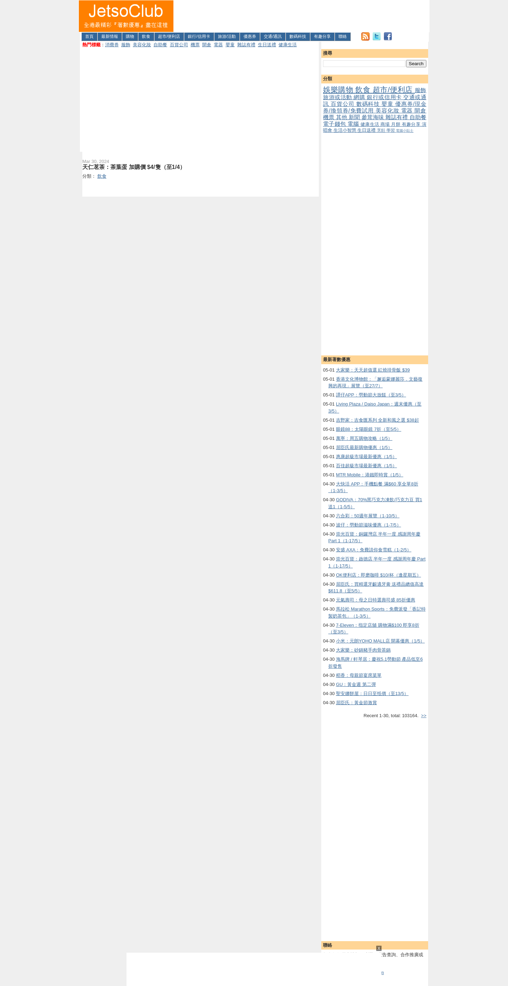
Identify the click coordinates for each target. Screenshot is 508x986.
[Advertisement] (301, 16)
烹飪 (381, 130)
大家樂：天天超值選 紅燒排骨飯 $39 (373, 370)
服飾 (125, 44)
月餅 (396, 124)
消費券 (112, 44)
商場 (385, 124)
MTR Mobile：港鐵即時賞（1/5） (369, 474)
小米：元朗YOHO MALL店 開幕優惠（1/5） (380, 641)
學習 (391, 130)
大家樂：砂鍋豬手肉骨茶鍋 (363, 650)
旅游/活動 (227, 36)
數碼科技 (297, 36)
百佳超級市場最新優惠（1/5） (366, 465)
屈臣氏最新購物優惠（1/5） (364, 447)
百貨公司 (179, 44)
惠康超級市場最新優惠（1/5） (366, 456)
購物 (130, 36)
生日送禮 (267, 44)
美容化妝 (142, 44)
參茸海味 (374, 117)
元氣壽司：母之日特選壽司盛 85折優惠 (375, 600)
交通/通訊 (273, 36)
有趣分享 (322, 36)
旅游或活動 (338, 97)
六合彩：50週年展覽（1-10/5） (367, 515)
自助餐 (160, 44)
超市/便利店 (169, 36)
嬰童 (230, 44)
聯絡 (342, 36)
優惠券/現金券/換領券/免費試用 (374, 107)
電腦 (354, 124)
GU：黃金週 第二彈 (356, 684)
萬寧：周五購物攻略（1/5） (364, 438)
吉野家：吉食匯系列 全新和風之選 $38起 (377, 420)
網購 (360, 97)
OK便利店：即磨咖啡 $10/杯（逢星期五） (378, 575)
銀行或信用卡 (385, 97)
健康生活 (288, 44)
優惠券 (249, 36)
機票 (195, 44)
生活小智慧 (346, 130)
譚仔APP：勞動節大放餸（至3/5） (371, 394)
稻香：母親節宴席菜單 (359, 675)
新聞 (355, 117)
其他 (342, 117)
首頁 (89, 36)
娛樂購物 (339, 90)
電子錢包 (335, 124)
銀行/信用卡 (199, 36)
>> (423, 715)
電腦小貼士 (404, 130)
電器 (218, 44)
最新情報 (109, 36)
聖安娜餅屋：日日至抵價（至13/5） (372, 693)
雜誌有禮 (246, 44)
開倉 (206, 44)
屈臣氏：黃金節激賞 (356, 702)
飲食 (146, 36)
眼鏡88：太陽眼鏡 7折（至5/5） (368, 429)
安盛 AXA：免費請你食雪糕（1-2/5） (373, 549)
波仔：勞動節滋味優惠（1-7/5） (368, 525)
